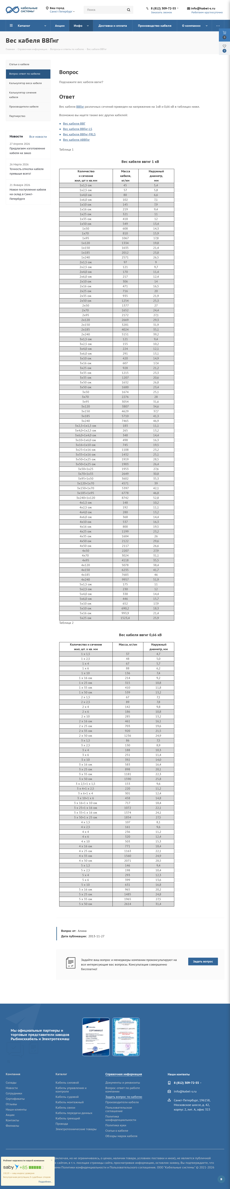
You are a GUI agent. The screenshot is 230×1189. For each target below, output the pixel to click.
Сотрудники (14, 1093)
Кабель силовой (67, 1082)
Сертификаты (15, 1099)
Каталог (61, 1074)
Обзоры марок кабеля (121, 1136)
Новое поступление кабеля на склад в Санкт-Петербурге (28, 194)
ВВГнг (80, 106)
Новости (12, 1088)
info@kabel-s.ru (203, 8)
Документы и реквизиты (122, 1082)
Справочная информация (123, 1074)
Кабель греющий (68, 1118)
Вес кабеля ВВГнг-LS (77, 129)
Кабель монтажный (70, 1102)
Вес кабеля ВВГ (74, 123)
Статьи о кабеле (116, 1130)
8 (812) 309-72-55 (163, 8)
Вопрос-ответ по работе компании (122, 1089)
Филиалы (12, 1125)
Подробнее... (46, 1181)
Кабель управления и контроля (71, 1089)
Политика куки (115, 1125)
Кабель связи (65, 1107)
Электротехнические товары (76, 1129)
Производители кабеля (122, 1102)
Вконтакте (221, 1179)
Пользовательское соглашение (118, 1109)
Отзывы (11, 1104)
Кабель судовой (67, 1097)
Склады (11, 1082)
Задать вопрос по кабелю (123, 1097)
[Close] (52, 1160)
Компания (13, 1074)
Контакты (12, 1120)
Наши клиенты (16, 1109)
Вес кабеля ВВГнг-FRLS (79, 134)
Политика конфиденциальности (120, 1118)
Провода (62, 1124)
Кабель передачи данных (74, 1113)
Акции (10, 1115)
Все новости (38, 136)
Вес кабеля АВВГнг (76, 140)
